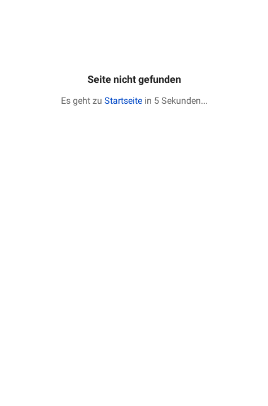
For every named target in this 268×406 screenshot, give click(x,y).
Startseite (123, 100)
